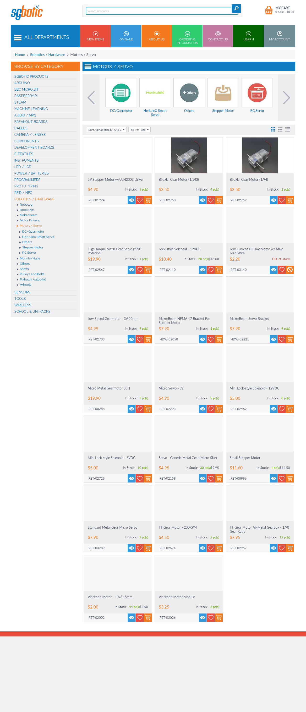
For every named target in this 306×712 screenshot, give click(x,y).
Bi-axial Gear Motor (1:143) (179, 179)
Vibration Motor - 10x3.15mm (110, 597)
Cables (20, 128)
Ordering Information (187, 38)
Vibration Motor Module (177, 597)
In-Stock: (131, 189)
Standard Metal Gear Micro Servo (112, 527)
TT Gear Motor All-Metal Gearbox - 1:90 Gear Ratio (259, 529)
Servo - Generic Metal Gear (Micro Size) (188, 458)
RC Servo (27, 253)
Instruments (26, 160)
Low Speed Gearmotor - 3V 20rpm (113, 319)
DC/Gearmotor (31, 232)
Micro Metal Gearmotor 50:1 (109, 388)
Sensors (22, 292)
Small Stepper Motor (245, 458)
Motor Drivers (28, 221)
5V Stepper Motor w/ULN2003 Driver (116, 179)
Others (25, 242)
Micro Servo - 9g (171, 388)
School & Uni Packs (32, 311)
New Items (95, 36)
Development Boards (34, 147)
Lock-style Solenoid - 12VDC (180, 249)
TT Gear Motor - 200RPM (178, 527)
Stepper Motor (31, 248)
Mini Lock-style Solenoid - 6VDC (111, 458)
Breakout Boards (31, 122)
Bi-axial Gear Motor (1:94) (249, 179)
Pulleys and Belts (30, 274)
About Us (156, 36)
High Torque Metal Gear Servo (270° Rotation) (114, 251)
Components (26, 141)
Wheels (24, 285)
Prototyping (26, 186)
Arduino (22, 83)
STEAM (20, 102)
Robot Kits (25, 210)
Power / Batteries (31, 173)
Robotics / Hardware (47, 54)
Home (20, 54)
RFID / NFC (23, 193)
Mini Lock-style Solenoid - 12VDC (254, 388)
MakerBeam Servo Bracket (249, 319)
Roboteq (25, 205)
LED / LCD (22, 167)
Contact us (218, 36)
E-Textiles (23, 154)
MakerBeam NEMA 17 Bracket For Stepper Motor (184, 321)
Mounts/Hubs (28, 259)
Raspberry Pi (26, 96)
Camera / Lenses (30, 135)
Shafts (23, 269)
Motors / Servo (29, 226)
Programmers (27, 180)
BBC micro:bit (26, 89)
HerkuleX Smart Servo (37, 237)
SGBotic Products (31, 76)
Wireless (22, 305)
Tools (20, 299)
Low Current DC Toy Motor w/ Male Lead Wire (256, 251)
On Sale (126, 36)
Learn (248, 36)
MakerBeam (27, 215)
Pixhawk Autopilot (31, 280)
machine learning (31, 109)
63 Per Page (140, 129)
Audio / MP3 (25, 115)
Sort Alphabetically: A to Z (106, 129)
